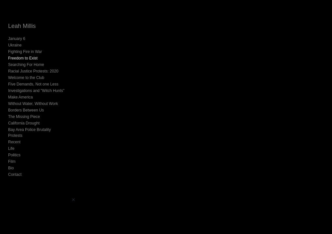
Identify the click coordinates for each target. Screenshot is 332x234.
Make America (20, 97)
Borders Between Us (26, 110)
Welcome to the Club (26, 77)
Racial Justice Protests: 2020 (33, 71)
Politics (14, 155)
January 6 (16, 38)
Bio (11, 168)
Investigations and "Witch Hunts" (36, 90)
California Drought (24, 123)
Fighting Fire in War (25, 51)
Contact (14, 174)
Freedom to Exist (23, 58)
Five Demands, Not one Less (33, 84)
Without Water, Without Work (33, 103)
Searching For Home (26, 64)
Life (11, 148)
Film (12, 161)
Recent (14, 142)
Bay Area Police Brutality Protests (29, 132)
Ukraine (14, 45)
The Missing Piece (24, 116)
